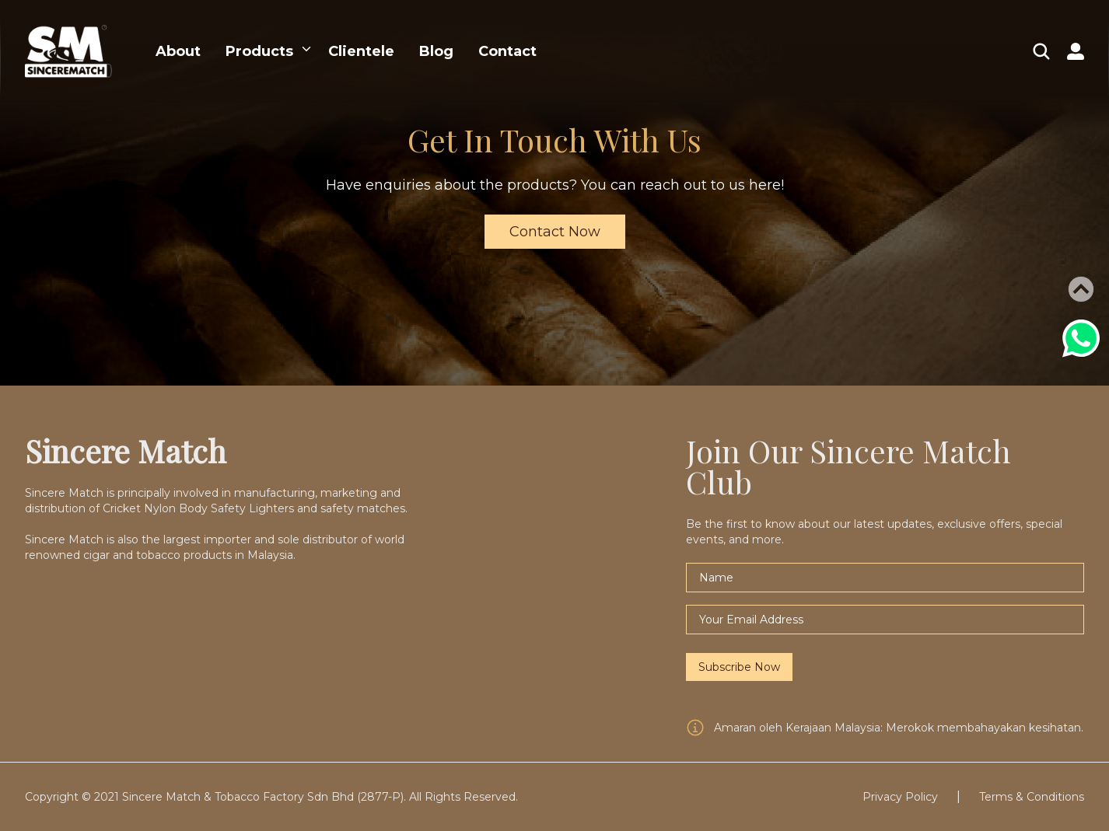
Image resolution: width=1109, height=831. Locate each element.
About (178, 51)
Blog (436, 51)
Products (259, 51)
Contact (507, 51)
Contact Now (554, 231)
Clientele (361, 51)
